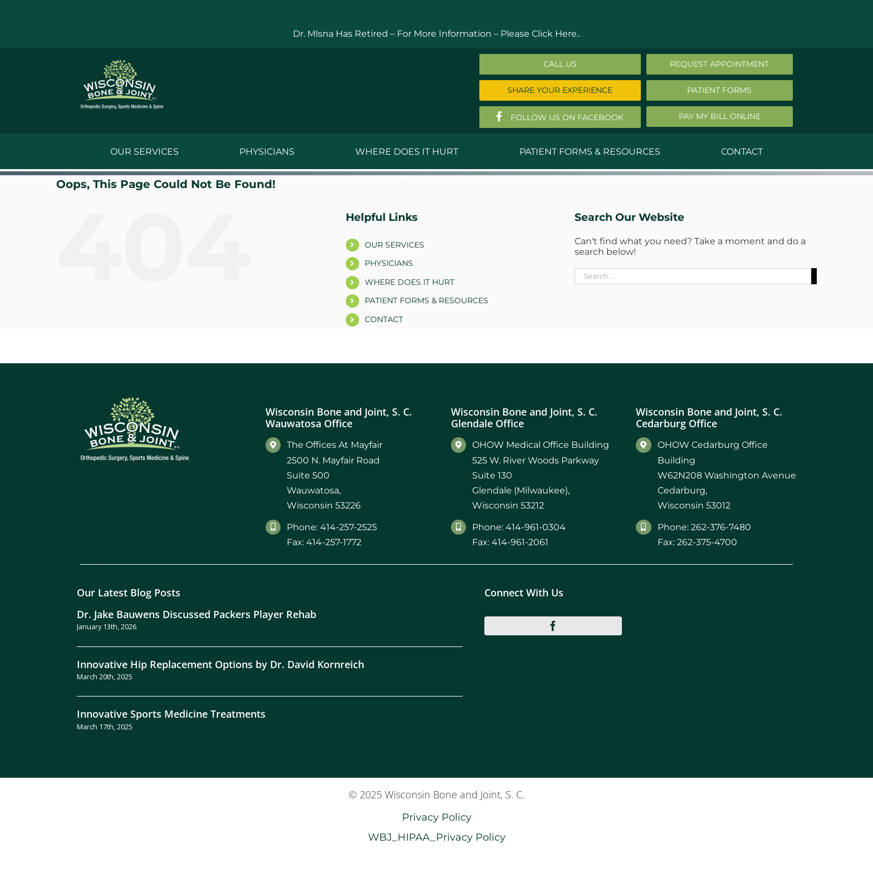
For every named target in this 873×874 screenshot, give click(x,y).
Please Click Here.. (540, 33)
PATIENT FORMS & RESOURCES (426, 300)
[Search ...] (693, 276)
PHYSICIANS (389, 263)
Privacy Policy (437, 817)
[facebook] (553, 625)
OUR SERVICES (394, 245)
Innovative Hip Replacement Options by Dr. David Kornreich (220, 664)
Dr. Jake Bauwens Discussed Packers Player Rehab (196, 614)
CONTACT (384, 319)
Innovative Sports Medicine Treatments (171, 713)
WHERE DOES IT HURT (409, 282)
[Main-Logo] (122, 63)
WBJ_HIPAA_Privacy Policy (437, 837)
